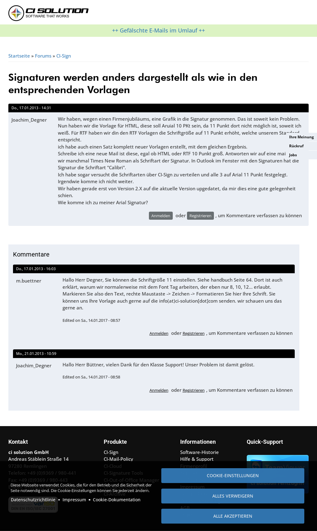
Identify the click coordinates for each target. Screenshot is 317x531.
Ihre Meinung (301, 137)
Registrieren (200, 215)
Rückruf (296, 146)
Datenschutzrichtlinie (33, 500)
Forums (43, 56)
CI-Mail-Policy (118, 459)
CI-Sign (63, 56)
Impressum (74, 500)
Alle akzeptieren (232, 516)
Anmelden (160, 215)
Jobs (293, 155)
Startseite (19, 56)
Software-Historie (199, 452)
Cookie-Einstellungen (233, 475)
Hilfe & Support (197, 459)
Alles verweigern (232, 496)
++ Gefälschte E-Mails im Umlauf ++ (158, 30)
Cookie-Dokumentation (117, 500)
